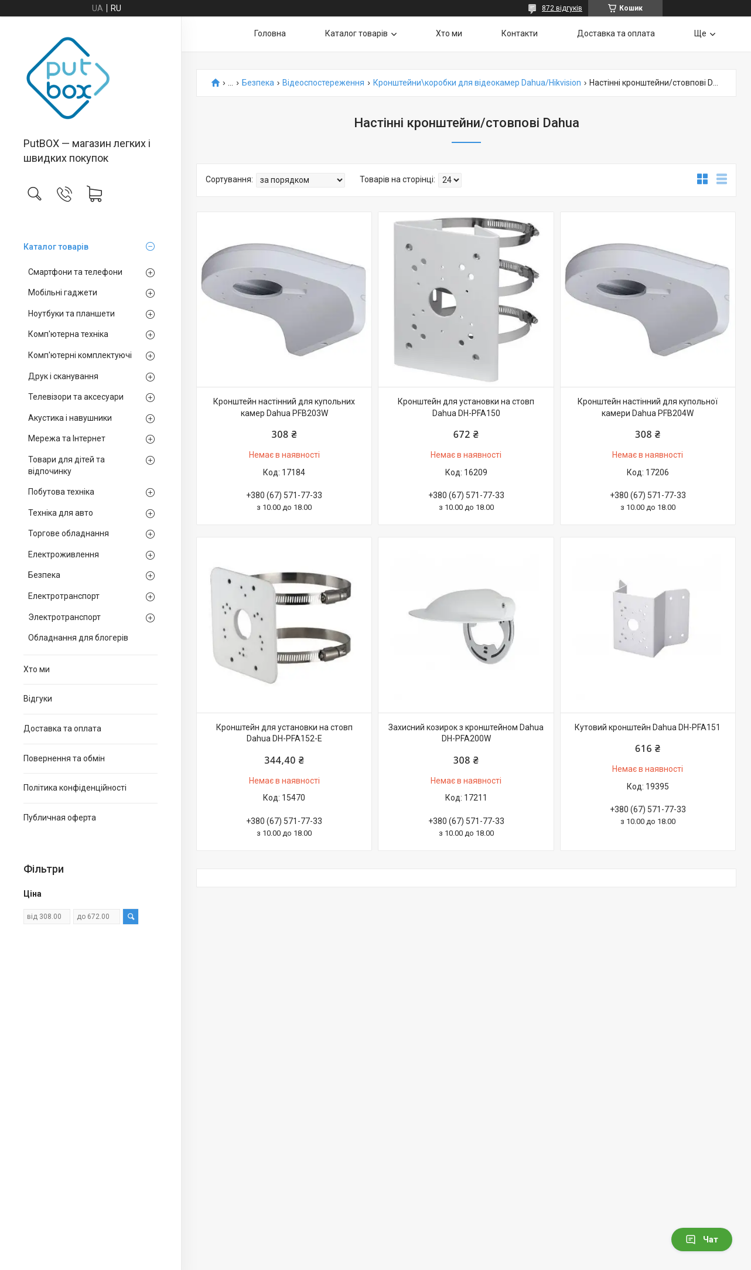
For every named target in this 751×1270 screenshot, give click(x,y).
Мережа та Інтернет (66, 438)
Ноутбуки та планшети (71, 313)
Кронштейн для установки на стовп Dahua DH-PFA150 (466, 407)
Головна (270, 33)
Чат (701, 1239)
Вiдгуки (37, 698)
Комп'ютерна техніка (68, 334)
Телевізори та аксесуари (76, 396)
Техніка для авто (60, 512)
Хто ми (36, 669)
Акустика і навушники (70, 418)
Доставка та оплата (62, 728)
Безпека (44, 575)
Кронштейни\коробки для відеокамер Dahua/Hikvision (477, 83)
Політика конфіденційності (75, 787)
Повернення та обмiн (64, 758)
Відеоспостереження (323, 83)
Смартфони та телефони (75, 272)
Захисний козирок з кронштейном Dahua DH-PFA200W (466, 733)
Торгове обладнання (68, 533)
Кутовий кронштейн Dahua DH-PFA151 (648, 727)
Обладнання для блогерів (78, 637)
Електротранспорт (64, 596)
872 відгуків (562, 8)
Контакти (519, 33)
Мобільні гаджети (62, 292)
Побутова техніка (61, 491)
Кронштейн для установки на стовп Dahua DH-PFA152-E (284, 733)
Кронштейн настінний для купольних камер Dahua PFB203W (284, 407)
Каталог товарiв (55, 246)
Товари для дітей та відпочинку (66, 465)
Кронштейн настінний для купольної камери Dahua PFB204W (648, 407)
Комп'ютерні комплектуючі (80, 355)
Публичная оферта (59, 817)
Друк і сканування (63, 376)
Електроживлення (63, 554)
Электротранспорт (64, 617)
